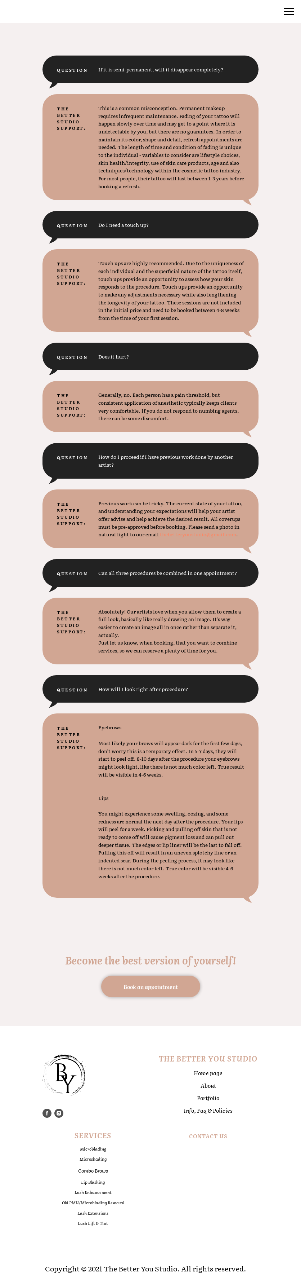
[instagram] (58, 1113)
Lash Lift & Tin (92, 1223)
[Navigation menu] (289, 11)
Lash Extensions (92, 1213)
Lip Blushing (93, 1182)
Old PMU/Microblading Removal (93, 1202)
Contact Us (208, 1136)
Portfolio (208, 1098)
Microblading (93, 1149)
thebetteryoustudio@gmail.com (198, 534)
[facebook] (46, 1113)
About (208, 1085)
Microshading (93, 1159)
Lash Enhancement (93, 1192)
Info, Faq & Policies (208, 1110)
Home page (208, 1073)
